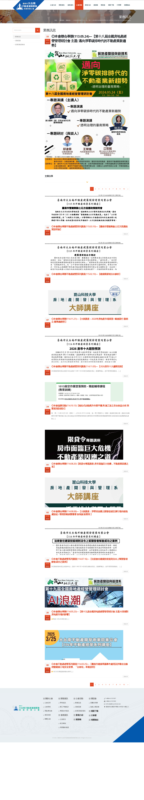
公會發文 (63, 719)
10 (124, 189)
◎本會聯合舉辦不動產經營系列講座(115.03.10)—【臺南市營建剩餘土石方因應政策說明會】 (89, 228)
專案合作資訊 (64, 711)
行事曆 (119, 8)
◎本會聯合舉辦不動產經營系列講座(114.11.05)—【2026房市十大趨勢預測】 (87, 366)
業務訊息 (68, 20)
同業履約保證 (64, 727)
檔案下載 (111, 8)
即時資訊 (63, 703)
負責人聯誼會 (94, 707)
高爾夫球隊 (94, 703)
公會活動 (79, 8)
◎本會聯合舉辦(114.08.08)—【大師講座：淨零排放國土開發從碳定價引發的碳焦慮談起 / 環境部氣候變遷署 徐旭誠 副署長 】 (89, 513)
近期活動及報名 (20, 44)
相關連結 (127, 8)
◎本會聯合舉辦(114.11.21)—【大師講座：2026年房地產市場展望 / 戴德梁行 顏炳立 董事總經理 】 (89, 320)
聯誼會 (103, 8)
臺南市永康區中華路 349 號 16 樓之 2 (117, 707)
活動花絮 (18, 40)
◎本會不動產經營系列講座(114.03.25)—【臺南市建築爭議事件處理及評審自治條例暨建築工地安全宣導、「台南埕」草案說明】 (89, 665)
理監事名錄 (48, 711)
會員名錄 (48, 715)
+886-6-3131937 (111, 698)
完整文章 (126, 234)
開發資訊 (62, 8)
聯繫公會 (48, 719)
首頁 (56, 20)
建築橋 (96, 8)
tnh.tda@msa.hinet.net (113, 704)
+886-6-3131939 (111, 701)
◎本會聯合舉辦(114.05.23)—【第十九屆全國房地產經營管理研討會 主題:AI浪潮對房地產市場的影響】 (89, 613)
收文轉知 (63, 723)
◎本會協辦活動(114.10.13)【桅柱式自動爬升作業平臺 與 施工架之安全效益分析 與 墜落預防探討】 (90, 407)
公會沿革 (48, 703)
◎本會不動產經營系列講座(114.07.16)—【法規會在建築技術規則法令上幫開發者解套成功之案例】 (89, 560)
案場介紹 (88, 8)
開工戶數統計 (64, 707)
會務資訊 (70, 8)
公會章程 (48, 707)
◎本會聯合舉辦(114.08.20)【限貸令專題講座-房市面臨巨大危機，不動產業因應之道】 (89, 465)
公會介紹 (53, 8)
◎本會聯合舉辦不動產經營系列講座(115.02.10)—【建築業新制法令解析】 (86, 274)
